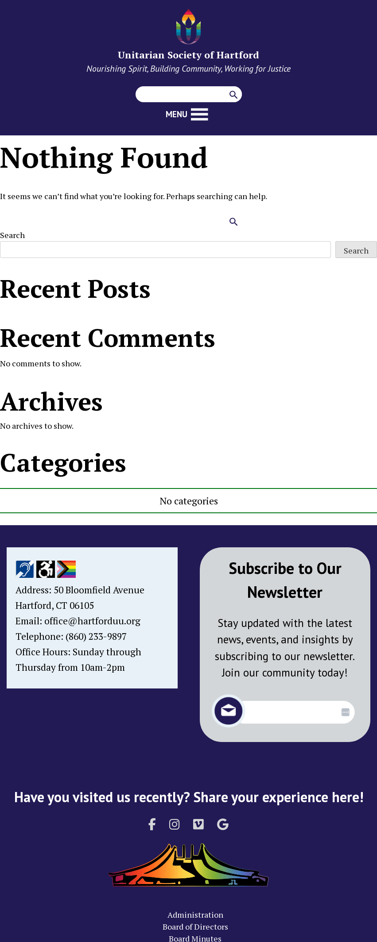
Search (12, 235)
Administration (195, 914)
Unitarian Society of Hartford (188, 54)
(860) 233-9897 (96, 636)
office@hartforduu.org (92, 621)
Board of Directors (195, 926)
